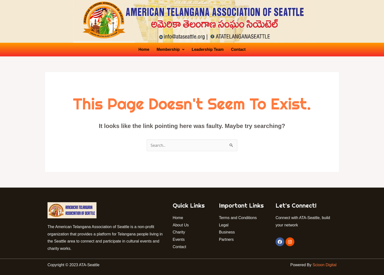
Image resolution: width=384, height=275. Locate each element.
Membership (170, 49)
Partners (227, 239)
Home (143, 49)
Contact (238, 49)
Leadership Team (208, 49)
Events (179, 239)
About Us (181, 225)
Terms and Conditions (238, 218)
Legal (223, 225)
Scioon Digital (324, 265)
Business (227, 232)
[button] (170, 49)
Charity (179, 232)
